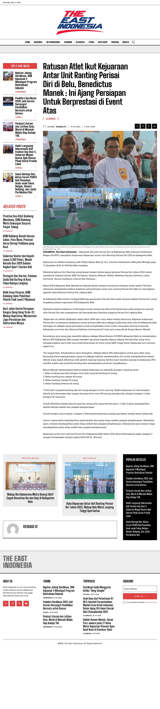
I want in (140, 596)
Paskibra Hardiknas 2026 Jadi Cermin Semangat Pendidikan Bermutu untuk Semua (25, 106)
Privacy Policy (150, 602)
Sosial (18, 117)
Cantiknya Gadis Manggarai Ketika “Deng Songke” (97, 589)
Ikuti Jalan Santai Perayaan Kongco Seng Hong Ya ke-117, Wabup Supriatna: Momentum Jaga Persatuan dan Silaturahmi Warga (20, 316)
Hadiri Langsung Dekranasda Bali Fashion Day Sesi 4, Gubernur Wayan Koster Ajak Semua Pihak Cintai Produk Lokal (26, 155)
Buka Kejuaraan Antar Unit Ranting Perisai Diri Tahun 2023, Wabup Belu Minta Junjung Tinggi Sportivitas (90, 507)
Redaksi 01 (61, 127)
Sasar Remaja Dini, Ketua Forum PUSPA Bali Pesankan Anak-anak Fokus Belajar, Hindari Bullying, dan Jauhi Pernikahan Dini (26, 183)
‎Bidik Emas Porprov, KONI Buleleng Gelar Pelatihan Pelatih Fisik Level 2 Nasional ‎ (19, 296)
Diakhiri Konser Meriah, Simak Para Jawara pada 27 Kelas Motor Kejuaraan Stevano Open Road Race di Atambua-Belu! (99, 624)
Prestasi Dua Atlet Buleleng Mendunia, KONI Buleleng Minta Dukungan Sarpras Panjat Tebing (18, 221)
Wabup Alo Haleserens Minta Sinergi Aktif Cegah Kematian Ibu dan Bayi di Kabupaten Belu (30, 498)
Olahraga (8, 231)
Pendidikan (20, 92)
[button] (133, 42)
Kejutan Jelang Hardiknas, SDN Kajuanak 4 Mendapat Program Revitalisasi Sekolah (26, 80)
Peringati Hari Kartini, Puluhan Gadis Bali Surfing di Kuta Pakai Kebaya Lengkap (20, 279)
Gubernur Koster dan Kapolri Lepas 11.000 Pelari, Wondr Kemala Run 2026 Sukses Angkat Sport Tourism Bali (18, 261)
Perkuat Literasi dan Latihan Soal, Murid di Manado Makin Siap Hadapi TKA (25, 129)
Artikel (86, 594)
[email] (140, 589)
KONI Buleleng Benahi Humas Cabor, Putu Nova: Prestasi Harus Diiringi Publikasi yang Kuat (18, 241)
